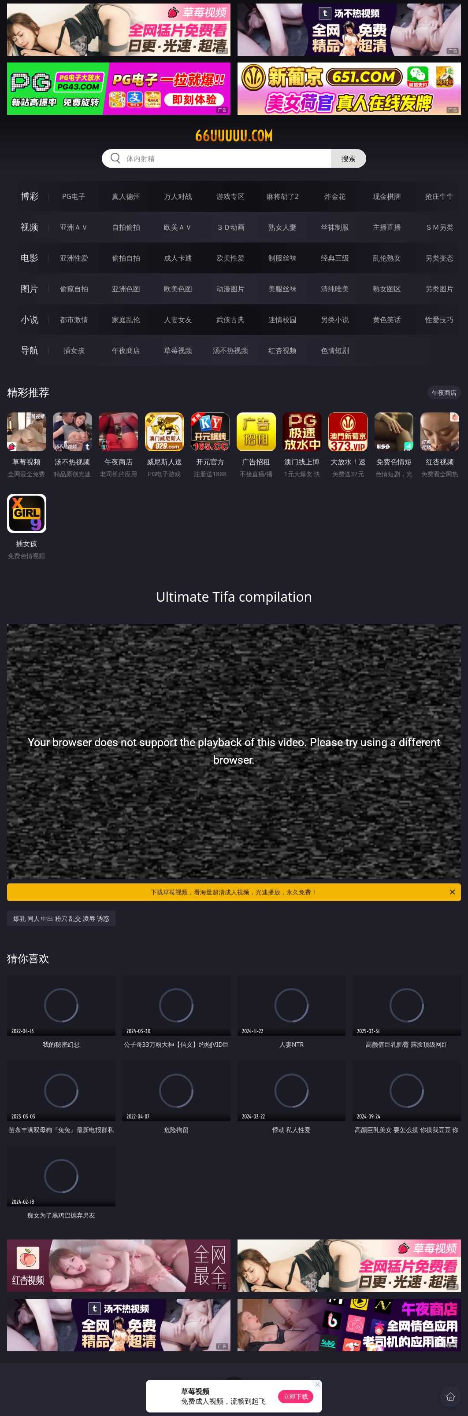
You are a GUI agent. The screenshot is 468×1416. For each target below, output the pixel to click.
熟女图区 (387, 289)
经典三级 (335, 258)
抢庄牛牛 (439, 196)
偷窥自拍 (74, 289)
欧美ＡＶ (178, 227)
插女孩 (74, 350)
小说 (29, 319)
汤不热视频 (230, 350)
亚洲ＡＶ (74, 227)
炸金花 (334, 196)
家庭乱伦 (126, 319)
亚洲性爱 (74, 258)
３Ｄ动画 (230, 227)
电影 (29, 258)
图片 (29, 288)
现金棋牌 (387, 196)
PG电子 (73, 196)
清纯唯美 (335, 289)
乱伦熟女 (387, 258)
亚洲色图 (126, 289)
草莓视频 (178, 350)
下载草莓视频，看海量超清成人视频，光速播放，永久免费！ (304, 892)
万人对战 (178, 196)
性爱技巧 (439, 319)
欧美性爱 (230, 258)
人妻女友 (178, 319)
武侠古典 (230, 319)
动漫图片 (230, 289)
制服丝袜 (282, 258)
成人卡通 (178, 258)
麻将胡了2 (283, 196)
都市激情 (74, 319)
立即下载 (295, 1396)
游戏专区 (230, 196)
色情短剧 (335, 350)
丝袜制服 (335, 227)
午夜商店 (126, 350)
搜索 (349, 158)
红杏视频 (282, 350)
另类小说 (335, 319)
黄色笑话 (387, 319)
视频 (29, 227)
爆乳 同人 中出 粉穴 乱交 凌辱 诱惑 (61, 918)
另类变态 (439, 258)
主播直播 (387, 227)
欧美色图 (178, 289)
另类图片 (439, 289)
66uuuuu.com (234, 136)
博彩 (29, 196)
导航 (29, 350)
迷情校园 (282, 319)
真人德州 (126, 196)
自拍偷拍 (126, 227)
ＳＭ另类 (439, 227)
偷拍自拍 (126, 258)
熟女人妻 (282, 227)
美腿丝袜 (282, 289)
